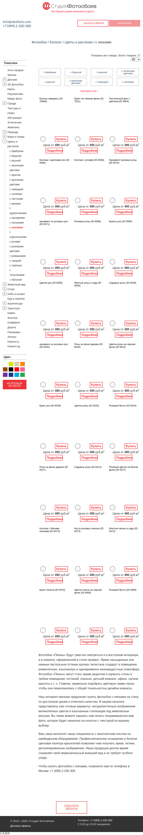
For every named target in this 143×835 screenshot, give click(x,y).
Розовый (22, 369)
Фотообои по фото (14, 384)
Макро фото (14, 98)
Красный (16, 369)
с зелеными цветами (127, 72)
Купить (61, 139)
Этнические (14, 122)
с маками (15, 203)
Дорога (11, 327)
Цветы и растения (79, 42)
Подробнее (55, 150)
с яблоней (15, 279)
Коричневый (5, 369)
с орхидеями (17, 217)
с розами (14, 241)
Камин (11, 313)
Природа (12, 132)
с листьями (16, 198)
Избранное (125, 23)
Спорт (11, 289)
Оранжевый (22, 364)
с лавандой (16, 189)
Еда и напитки (16, 298)
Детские (12, 79)
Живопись (13, 127)
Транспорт (13, 308)
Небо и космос (16, 294)
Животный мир (16, 284)
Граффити (13, 322)
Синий (11, 375)
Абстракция (14, 117)
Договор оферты (20, 825)
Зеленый (22, 375)
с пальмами (16, 222)
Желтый (11, 364)
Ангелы (11, 336)
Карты (11, 89)
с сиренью (15, 265)
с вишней (15, 160)
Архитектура (15, 303)
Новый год (13, 346)
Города (11, 103)
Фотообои (39, 42)
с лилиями (15, 193)
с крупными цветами (75, 81)
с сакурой (15, 260)
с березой (15, 155)
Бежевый (16, 364)
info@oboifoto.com (17, 22)
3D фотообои (15, 84)
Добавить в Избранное (43, 139)
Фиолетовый (5, 375)
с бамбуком (16, 151)
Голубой (16, 375)
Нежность (13, 341)
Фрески (11, 75)
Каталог (56, 42)
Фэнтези (12, 317)
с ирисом (14, 174)
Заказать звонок (93, 23)
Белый (5, 364)
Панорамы (13, 332)
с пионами (16, 227)
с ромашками (17, 255)
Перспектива (15, 93)
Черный (11, 369)
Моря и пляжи (15, 136)
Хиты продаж (15, 70)
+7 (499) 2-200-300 (17, 26)
